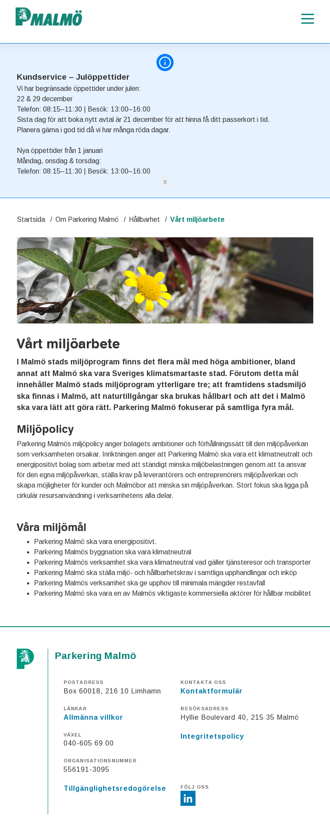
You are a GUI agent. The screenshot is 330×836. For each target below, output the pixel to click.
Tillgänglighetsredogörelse (115, 788)
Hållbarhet (144, 219)
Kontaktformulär (211, 691)
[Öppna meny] (308, 19)
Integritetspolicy (212, 736)
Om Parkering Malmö (87, 219)
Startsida (31, 219)
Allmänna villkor (93, 717)
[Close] (165, 182)
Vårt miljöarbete (197, 219)
